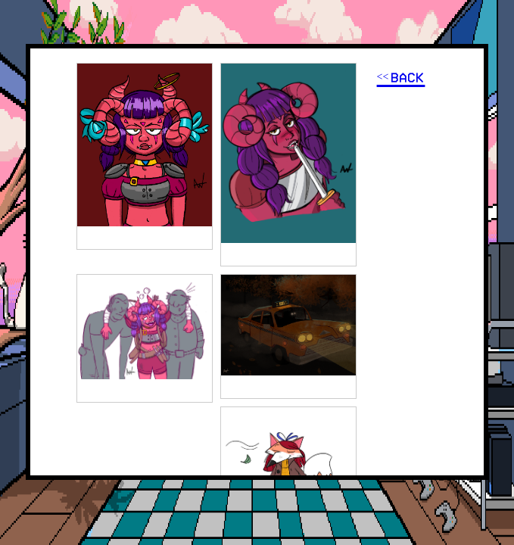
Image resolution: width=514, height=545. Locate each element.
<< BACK (401, 78)
